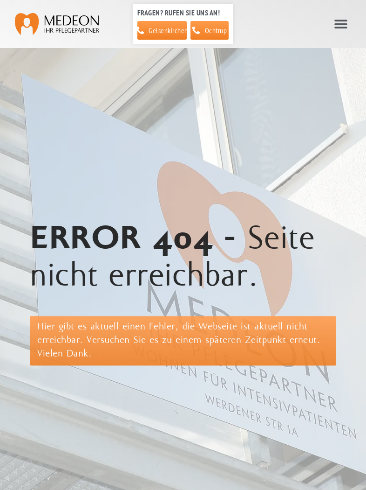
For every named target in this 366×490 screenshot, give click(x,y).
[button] (340, 24)
